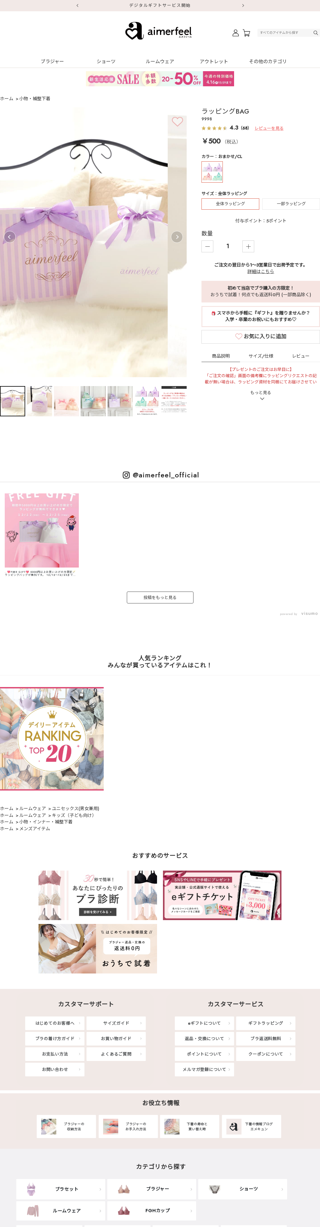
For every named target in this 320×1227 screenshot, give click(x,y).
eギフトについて (204, 1023)
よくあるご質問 (116, 1054)
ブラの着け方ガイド (55, 1039)
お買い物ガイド (116, 1039)
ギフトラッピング (265, 1023)
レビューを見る (269, 128)
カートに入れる (266, 336)
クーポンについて (265, 1054)
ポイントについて (204, 1054)
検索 (316, 33)
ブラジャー (52, 61)
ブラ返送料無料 (265, 1039)
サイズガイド (116, 1023)
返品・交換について (204, 1039)
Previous (10, 237)
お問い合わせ (55, 1070)
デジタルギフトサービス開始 (160, 5)
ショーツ (106, 61)
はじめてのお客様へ (55, 1023)
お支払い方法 (55, 1054)
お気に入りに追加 (265, 354)
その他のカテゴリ (268, 61)
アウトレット (214, 61)
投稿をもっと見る (160, 597)
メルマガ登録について (204, 1070)
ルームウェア (160, 61)
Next (243, 6)
